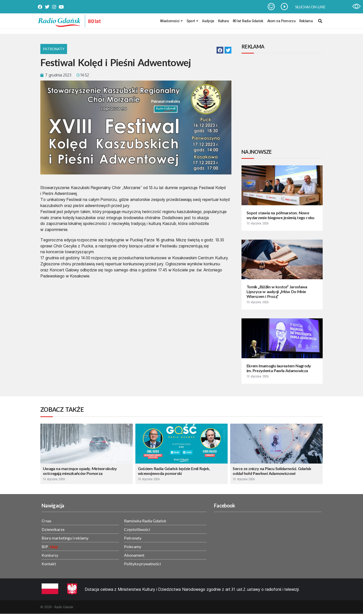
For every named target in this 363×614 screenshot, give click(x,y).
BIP (45, 546)
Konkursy (50, 555)
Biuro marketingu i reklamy (65, 537)
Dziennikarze (53, 529)
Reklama (306, 21)
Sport (192, 21)
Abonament (134, 555)
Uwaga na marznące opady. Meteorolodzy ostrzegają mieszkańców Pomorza (80, 471)
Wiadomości (171, 21)
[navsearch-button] (320, 21)
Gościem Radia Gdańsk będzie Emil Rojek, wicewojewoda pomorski (174, 471)
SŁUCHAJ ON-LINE (310, 7)
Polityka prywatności (142, 563)
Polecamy (132, 546)
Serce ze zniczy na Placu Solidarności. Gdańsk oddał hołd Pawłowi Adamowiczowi (272, 471)
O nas (46, 520)
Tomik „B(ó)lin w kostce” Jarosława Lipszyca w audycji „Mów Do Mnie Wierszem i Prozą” (277, 291)
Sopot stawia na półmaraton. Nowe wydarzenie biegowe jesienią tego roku (280, 215)
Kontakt (49, 563)
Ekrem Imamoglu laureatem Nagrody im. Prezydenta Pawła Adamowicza (279, 368)
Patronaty (54, 49)
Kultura (223, 21)
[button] (220, 50)
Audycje (208, 21)
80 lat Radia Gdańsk (248, 21)
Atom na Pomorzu (281, 21)
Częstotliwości (137, 529)
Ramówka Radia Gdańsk (145, 520)
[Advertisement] (283, 101)
